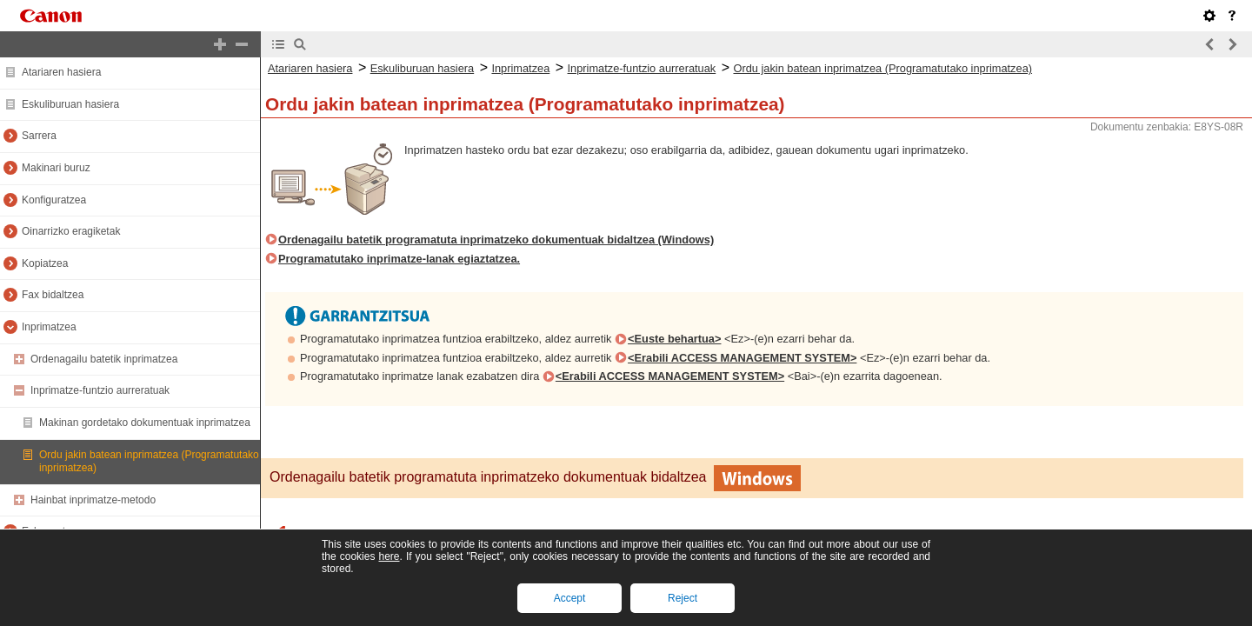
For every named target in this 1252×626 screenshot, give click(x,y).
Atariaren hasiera (61, 72)
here (388, 556)
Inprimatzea (49, 327)
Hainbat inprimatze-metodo (93, 500)
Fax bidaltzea (52, 295)
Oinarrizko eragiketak (71, 231)
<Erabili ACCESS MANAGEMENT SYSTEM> (742, 357)
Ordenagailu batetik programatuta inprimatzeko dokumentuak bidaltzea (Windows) (496, 239)
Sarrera (39, 136)
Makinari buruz (56, 168)
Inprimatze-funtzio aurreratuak (100, 390)
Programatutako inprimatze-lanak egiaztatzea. (399, 258)
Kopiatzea (45, 263)
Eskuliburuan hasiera (70, 104)
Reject (682, 598)
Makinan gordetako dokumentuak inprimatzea (144, 422)
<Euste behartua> (674, 338)
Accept (570, 598)
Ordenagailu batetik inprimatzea (103, 359)
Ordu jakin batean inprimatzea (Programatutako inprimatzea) (882, 68)
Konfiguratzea (54, 200)
